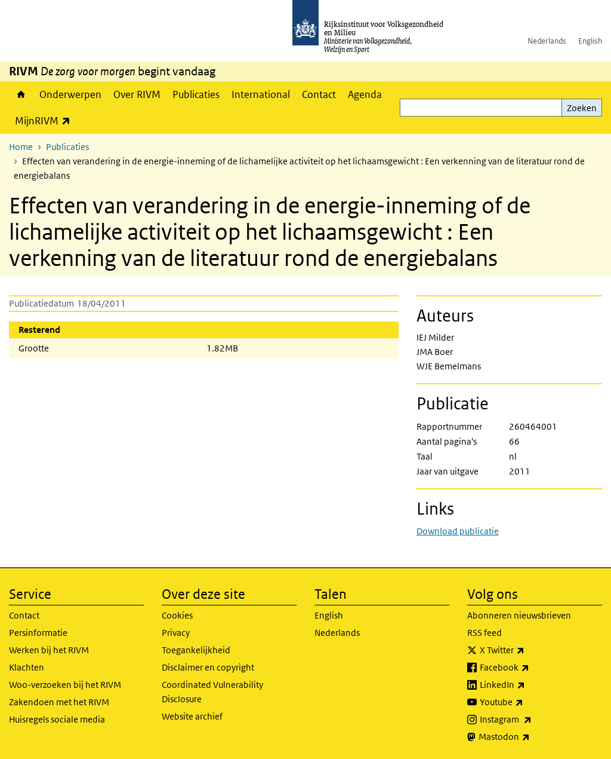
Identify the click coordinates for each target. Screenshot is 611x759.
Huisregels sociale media (57, 719)
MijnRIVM (45, 120)
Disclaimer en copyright (208, 667)
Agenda (365, 94)
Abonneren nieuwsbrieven (519, 615)
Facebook (531, 667)
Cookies (177, 615)
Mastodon (530, 737)
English (590, 41)
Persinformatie (38, 632)
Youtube (528, 702)
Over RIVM (137, 94)
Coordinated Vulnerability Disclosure (212, 692)
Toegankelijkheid (196, 650)
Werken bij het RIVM (49, 650)
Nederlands (546, 41)
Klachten (26, 667)
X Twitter (528, 650)
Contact (319, 94)
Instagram (532, 719)
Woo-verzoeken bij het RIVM (65, 684)
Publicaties (196, 94)
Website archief (192, 716)
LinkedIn (529, 685)
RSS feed (484, 632)
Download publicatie (457, 531)
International (261, 94)
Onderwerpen (70, 94)
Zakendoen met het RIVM (59, 702)
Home (21, 94)
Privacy (176, 632)
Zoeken (582, 108)
